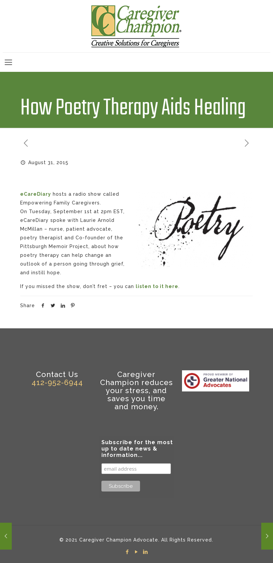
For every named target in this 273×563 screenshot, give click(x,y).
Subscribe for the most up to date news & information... (137, 448)
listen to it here (157, 286)
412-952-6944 (57, 382)
